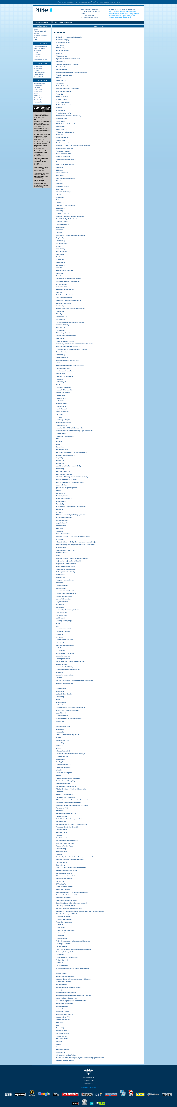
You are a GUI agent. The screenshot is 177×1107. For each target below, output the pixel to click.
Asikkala (69, 2)
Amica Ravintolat (62, 86)
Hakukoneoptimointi (63, 368)
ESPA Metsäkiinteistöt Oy (65, 289)
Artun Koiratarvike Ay (63, 113)
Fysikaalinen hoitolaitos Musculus (68, 346)
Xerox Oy (59, 1044)
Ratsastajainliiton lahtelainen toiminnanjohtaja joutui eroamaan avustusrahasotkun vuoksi (42, 122)
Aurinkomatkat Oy (62, 137)
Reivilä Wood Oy (61, 838)
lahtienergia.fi (60, 604)
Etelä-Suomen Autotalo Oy (65, 295)
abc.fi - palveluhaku (63, 50)
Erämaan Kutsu (61, 287)
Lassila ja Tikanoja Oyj (64, 621)
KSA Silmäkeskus (62, 553)
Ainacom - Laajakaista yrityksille (67, 64)
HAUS (58, 384)
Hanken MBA (60, 374)
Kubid (58, 555)
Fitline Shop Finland (63, 333)
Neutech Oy (60, 732)
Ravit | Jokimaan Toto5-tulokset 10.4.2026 (41, 168)
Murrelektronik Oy (62, 716)
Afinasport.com (61, 56)
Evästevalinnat (88, 1083)
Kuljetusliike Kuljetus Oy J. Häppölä (68, 561)
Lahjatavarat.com (62, 602)
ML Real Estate (61, 705)
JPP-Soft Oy (60, 512)
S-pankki (36, 94)
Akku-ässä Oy (61, 67)
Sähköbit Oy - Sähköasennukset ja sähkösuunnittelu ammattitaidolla (80, 911)
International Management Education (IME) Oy (72, 477)
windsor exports (61, 1036)
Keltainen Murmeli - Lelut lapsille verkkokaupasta (73, 536)
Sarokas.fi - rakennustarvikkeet (67, 870)
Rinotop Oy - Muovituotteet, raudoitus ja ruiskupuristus (75, 857)
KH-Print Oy (60, 539)
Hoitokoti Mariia (61, 403)
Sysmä (118, 2)
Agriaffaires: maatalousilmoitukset (68, 59)
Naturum (59, 724)
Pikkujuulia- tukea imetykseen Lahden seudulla (72, 800)
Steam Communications (64, 887)
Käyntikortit (60, 583)
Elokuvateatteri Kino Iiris (64, 270)
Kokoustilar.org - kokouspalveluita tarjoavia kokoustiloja (75, 545)
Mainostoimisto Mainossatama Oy (68, 669)
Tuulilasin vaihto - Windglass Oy (67, 957)
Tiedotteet (37, 56)
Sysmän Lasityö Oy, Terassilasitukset (69, 908)
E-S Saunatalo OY (62, 243)
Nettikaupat (60, 729)
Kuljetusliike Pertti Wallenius (66, 564)
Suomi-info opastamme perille (66, 900)
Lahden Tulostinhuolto (64, 596)
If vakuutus (60, 447)
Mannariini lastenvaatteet (64, 675)
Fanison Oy (60, 306)
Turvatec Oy (60, 954)
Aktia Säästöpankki (39, 83)
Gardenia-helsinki (62, 357)
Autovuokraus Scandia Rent (65, 159)
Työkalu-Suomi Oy (62, 960)
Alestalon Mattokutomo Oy (65, 75)
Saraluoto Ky (60, 865)
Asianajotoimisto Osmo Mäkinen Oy (68, 116)
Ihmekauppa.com (62, 450)
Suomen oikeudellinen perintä (66, 895)
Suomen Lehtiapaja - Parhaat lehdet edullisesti (72, 892)
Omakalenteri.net (62, 756)
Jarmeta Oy (60, 504)
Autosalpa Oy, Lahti (63, 151)
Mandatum (37, 88)
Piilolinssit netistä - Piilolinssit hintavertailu (71, 789)
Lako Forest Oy (61, 612)
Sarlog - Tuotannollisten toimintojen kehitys (71, 868)
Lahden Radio (61, 588)
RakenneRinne (61, 821)
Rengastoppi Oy (61, 851)
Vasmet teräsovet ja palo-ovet (66, 998)
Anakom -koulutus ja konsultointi (67, 88)
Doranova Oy (60, 240)
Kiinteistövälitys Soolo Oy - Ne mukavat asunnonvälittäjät (76, 542)
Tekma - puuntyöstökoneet (65, 930)
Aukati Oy (59, 135)
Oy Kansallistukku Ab (63, 767)
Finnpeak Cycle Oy (62, 325)
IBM (57, 439)
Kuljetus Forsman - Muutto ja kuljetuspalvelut (72, 558)
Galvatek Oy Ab (61, 352)
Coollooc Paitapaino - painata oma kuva (70, 216)
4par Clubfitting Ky (62, 40)
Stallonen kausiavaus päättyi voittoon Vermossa (41, 114)
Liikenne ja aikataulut (40, 35)
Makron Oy (59, 672)
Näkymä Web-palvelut (63, 751)
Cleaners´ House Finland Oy (65, 205)
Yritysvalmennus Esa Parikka (66, 1055)
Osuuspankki (38, 92)
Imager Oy (59, 458)
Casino (58, 194)
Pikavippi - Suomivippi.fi (64, 794)
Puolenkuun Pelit (62, 808)
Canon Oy (59, 189)
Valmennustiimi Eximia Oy (65, 976)
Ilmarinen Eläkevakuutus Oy (65, 455)
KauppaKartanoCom (63, 534)
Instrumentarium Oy (63, 471)
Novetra (58, 748)
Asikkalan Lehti (61, 118)
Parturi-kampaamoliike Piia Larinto (68, 778)
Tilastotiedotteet (38, 75)
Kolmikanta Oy (61, 547)
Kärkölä (93, 2)
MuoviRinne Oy (61, 713)
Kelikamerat (37, 50)
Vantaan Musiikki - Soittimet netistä (68, 987)
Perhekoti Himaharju (63, 783)
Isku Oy (58, 490)
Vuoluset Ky (60, 1022)
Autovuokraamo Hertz (63, 156)
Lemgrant (59, 637)
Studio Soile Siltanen (63, 889)
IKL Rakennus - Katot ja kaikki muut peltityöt (71, 452)
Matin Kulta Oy (61, 688)
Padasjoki (111, 2)
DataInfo (59, 232)
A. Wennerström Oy (63, 42)
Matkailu (36, 33)
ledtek (58, 623)
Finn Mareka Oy (61, 316)
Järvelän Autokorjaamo (64, 517)
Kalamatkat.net (61, 526)
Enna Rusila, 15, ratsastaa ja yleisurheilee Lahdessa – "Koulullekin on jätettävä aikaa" (42, 144)
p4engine (59, 770)
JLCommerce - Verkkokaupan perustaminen (71, 507)
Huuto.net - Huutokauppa (64, 436)
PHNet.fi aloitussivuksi (40, 60)
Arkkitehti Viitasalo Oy (63, 105)
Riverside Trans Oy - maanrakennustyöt (70, 859)
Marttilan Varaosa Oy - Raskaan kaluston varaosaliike (74, 680)
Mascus (58, 686)
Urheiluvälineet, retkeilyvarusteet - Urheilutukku (72, 968)
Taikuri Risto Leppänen (64, 919)
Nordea (58, 737)
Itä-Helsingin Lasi (62, 496)
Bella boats (60, 175)
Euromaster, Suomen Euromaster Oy (69, 300)
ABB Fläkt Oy (60, 48)
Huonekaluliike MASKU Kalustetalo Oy (69, 428)
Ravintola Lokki (61, 832)
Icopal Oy (59, 441)
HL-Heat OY (60, 401)
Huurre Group (60, 433)
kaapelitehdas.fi (61, 523)
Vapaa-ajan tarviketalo (63, 990)
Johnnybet (59, 509)
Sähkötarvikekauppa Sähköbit (66, 914)
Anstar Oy (59, 94)
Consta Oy (59, 211)
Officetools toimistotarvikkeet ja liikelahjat (70, 754)
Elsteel (58, 276)
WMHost (59, 1041)
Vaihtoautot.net (61, 973)
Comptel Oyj (60, 208)
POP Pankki (37, 96)
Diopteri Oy (60, 238)
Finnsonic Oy (60, 330)
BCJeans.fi (59, 170)
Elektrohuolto (60, 265)
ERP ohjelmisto (61, 284)
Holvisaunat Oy (61, 406)
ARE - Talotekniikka (62, 102)
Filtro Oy (59, 314)
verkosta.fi (59, 1009)
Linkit (35, 39)
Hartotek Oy (60, 379)
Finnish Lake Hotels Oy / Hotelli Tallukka (70, 322)
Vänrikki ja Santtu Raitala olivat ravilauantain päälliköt (42, 129)
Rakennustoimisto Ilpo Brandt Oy (67, 827)
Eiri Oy (58, 257)
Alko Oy (58, 78)
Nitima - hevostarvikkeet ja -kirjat (67, 735)
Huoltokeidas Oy (62, 425)
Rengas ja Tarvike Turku (64, 846)
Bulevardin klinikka (62, 186)
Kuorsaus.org (60, 574)
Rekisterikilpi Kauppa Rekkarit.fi (67, 840)
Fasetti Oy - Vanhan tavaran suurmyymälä (70, 308)
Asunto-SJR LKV (62, 129)
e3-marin (59, 246)
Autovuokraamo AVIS (63, 154)
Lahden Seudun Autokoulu (65, 591)
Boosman (59, 183)
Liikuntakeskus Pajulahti (64, 640)
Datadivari (59, 230)
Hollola (87, 2)
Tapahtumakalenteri (40, 31)
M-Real (58, 648)
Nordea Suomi (38, 90)
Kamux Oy (59, 528)
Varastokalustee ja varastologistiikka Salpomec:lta (73, 995)
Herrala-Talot (60, 395)
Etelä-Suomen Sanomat (64, 297)
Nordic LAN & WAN (62, 740)
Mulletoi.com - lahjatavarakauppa (67, 710)
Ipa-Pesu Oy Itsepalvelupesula (66, 488)
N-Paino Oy (60, 721)
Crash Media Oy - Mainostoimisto (67, 219)
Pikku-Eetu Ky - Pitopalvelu (65, 797)
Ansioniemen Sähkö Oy (64, 91)
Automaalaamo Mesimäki (64, 148)
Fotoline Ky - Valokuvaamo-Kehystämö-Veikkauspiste (74, 344)
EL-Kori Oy (60, 259)
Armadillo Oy (60, 110)
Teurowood (60, 935)
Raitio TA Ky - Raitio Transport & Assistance (71, 819)
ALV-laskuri (60, 83)
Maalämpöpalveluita (63, 659)
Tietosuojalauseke (88, 1080)
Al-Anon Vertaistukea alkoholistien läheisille (71, 72)
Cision (58, 200)
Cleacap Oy (60, 202)
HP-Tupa (59, 417)
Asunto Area (60, 126)
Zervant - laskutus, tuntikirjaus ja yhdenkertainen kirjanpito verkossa (80, 1058)
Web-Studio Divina (62, 1033)
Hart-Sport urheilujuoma (64, 376)
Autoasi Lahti (60, 140)
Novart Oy (59, 745)
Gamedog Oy (60, 355)
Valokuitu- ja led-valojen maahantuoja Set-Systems (73, 979)
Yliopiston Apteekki (62, 1049)
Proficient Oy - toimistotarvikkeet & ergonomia (72, 805)
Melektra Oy (60, 697)
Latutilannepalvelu (39, 73)
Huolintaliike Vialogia (63, 422)
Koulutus (36, 70)
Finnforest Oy (60, 319)
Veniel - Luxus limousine (64, 1003)
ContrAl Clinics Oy (62, 213)
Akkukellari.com (61, 69)
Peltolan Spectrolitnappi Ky (65, 781)
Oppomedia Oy (61, 759)
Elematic (59, 268)
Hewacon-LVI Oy (61, 398)
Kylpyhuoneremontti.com (65, 580)
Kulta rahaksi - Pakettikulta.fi (66, 569)
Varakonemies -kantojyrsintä (66, 992)
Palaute (36, 52)
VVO (57, 1025)
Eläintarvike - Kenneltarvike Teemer (68, 278)
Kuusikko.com (61, 577)
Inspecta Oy (60, 469)
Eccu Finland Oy (61, 251)
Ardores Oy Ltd (61, 99)
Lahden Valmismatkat (63, 599)
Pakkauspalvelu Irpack (64, 773)
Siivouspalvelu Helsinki (64, 873)
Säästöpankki (38, 100)
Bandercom (60, 167)
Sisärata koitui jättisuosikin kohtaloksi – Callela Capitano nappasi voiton (42, 174)
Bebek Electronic (62, 173)
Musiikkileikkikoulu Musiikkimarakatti (69, 718)
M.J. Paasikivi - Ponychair (65, 653)
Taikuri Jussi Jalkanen (63, 916)
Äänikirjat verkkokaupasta (65, 1060)
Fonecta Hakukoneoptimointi (66, 335)
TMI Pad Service (61, 946)
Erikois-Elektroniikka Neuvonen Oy (68, 281)
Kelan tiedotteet (38, 77)
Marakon (59, 678)
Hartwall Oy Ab (61, 382)
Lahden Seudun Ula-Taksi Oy (66, 593)
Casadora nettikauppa (63, 192)
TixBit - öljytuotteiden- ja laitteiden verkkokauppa (73, 941)
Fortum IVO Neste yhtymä (65, 341)
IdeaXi (58, 444)
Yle (57, 1047)
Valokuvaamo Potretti (63, 982)
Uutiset (36, 29)
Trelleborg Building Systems (66, 952)
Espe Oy (59, 292)
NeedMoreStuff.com (63, 726)
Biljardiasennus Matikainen (65, 178)
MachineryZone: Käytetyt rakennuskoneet (70, 661)
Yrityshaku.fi (60, 1052)
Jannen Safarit (61, 501)
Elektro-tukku (60, 262)
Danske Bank (38, 98)
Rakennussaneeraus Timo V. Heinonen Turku (71, 824)
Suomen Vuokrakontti (63, 897)
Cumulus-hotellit (62, 221)
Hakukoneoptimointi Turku (65, 371)
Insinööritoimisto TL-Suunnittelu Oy (68, 466)
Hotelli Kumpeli (61, 409)
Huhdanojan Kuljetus (63, 420)
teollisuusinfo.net (62, 933)
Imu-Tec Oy (60, 460)
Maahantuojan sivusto (63, 656)
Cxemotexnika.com (62, 224)
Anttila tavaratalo (62, 97)
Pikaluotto (59, 792)
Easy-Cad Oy (60, 249)
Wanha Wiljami (61, 1028)
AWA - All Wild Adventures (65, 164)
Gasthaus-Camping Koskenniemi (67, 360)
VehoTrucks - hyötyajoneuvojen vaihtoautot (71, 1001)
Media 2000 (60, 691)
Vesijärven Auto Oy (62, 1011)
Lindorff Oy (60, 642)
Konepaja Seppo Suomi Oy (65, 550)
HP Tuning (59, 414)
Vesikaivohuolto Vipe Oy (64, 1014)
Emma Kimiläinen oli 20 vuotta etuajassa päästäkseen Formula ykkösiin (41, 161)
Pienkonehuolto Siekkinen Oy (66, 786)
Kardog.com (60, 531)
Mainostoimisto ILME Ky (64, 667)
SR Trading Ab (61, 884)
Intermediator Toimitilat (64, 474)
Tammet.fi (59, 925)
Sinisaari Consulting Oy (64, 878)
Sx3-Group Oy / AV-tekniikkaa (66, 906)
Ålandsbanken (38, 102)
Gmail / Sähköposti (39, 48)
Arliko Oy (59, 107)
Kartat (35, 37)
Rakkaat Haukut (61, 830)
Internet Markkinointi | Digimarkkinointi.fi (70, 482)
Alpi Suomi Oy (61, 80)
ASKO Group (60, 121)
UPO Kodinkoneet (62, 965)
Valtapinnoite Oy (61, 984)
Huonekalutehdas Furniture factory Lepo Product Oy (74, 431)
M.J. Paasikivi (60, 650)
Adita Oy (59, 53)
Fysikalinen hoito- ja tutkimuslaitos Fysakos (71, 349)
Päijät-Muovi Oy (61, 816)
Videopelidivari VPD (63, 1017)
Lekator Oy (60, 634)
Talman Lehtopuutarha (64, 922)
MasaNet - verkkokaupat (64, 683)
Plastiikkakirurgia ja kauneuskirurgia (68, 802)
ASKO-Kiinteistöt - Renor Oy (66, 124)
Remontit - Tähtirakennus (65, 843)
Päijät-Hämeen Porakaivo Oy (66, 813)
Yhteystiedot (37, 54)
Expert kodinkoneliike (63, 303)
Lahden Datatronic (62, 585)
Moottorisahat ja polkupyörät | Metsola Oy (70, 707)
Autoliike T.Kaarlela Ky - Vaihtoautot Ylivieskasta (73, 145)
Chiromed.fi (60, 197)
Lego (57, 626)
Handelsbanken (38, 86)
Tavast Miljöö (60, 927)
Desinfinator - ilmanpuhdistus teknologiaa (70, 235)
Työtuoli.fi (59, 963)
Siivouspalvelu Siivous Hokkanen (67, 876)
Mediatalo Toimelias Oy (64, 694)
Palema (58, 775)
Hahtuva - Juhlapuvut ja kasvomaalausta (70, 365)
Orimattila (104, 2)
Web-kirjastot (38, 66)
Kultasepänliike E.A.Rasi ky (65, 572)
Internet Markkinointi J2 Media (66, 479)
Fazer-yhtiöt (60, 311)
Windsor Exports (62, 1039)
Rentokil (59, 854)
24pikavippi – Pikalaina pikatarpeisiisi (69, 37)
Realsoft (59, 835)
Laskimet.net (60, 618)
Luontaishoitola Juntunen (65, 645)
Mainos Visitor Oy (62, 664)
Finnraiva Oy (60, 327)
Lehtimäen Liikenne (63, 631)
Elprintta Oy (60, 273)
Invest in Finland (62, 485)
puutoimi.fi (59, 811)
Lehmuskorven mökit (63, 629)
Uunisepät (59, 971)
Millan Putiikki (61, 702)
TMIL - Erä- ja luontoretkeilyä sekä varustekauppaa (73, 949)
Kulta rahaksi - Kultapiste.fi (65, 566)
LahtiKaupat (60, 607)
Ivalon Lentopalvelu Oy (64, 498)
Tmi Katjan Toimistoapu (64, 944)
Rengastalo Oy (61, 849)
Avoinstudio (60, 162)
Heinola (81, 2)
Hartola (75, 2)
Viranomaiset (38, 68)
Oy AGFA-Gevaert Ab (63, 764)
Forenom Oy (60, 338)
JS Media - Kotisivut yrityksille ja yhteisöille (71, 515)
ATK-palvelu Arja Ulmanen (65, 132)
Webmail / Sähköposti (40, 46)
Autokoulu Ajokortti (63, 143)
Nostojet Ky (60, 743)
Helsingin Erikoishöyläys (64, 390)
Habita (58, 363)
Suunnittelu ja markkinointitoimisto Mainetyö (71, 903)
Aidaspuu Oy (60, 61)
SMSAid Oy (60, 881)
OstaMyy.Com (61, 762)
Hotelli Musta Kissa (62, 412)
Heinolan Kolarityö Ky (63, 387)
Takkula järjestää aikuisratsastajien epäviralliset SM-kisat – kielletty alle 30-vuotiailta (41, 183)
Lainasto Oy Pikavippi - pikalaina (67, 610)
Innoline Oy (60, 463)
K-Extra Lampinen (62, 520)
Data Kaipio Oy (61, 227)
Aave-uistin (60, 45)
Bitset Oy (59, 181)
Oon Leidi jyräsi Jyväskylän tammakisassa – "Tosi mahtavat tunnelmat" (42, 136)
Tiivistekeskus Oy (62, 938)
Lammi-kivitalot (61, 615)
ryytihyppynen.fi (61, 862)
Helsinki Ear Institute (63, 393)
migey (58, 699)
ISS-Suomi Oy (61, 493)
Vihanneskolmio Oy (62, 1020)
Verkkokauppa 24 (62, 1006)
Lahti (98, 2)
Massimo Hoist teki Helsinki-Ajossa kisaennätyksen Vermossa (42, 152)
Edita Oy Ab (60, 254)
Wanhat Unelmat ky (62, 1030)
